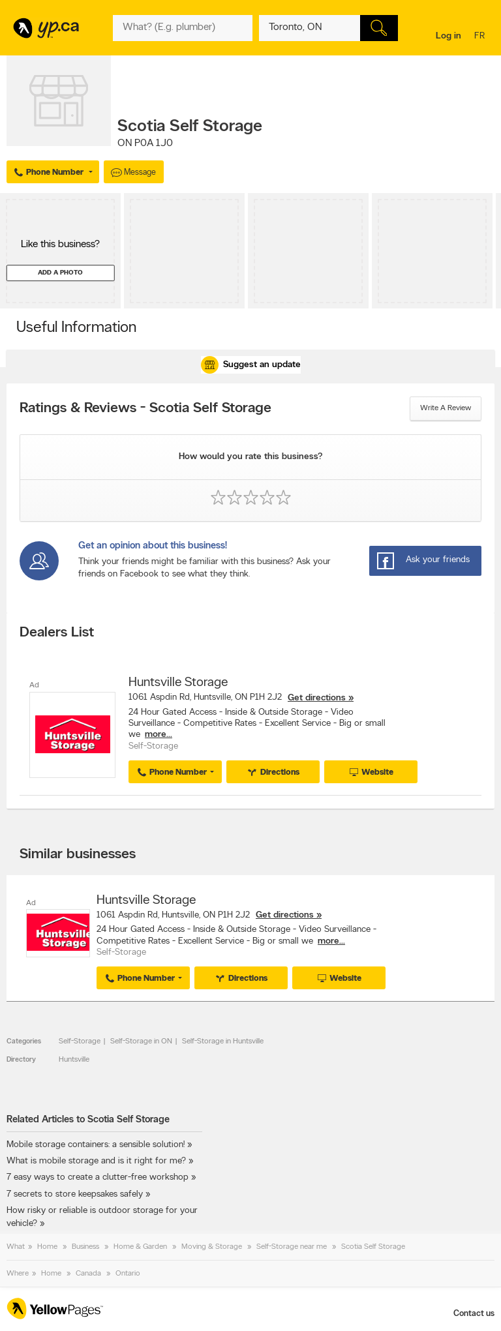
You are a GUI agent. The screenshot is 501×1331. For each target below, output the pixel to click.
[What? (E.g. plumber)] (182, 28)
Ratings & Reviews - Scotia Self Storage (145, 409)
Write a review (445, 408)
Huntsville (74, 1060)
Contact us (473, 1313)
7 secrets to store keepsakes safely (75, 1194)
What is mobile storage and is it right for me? (96, 1161)
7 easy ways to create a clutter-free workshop (98, 1177)
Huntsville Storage (178, 682)
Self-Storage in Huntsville (223, 1041)
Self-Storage (79, 1041)
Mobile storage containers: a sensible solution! (96, 1145)
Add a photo (60, 273)
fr (481, 36)
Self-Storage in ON (141, 1041)
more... (158, 735)
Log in (448, 36)
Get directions (317, 698)
